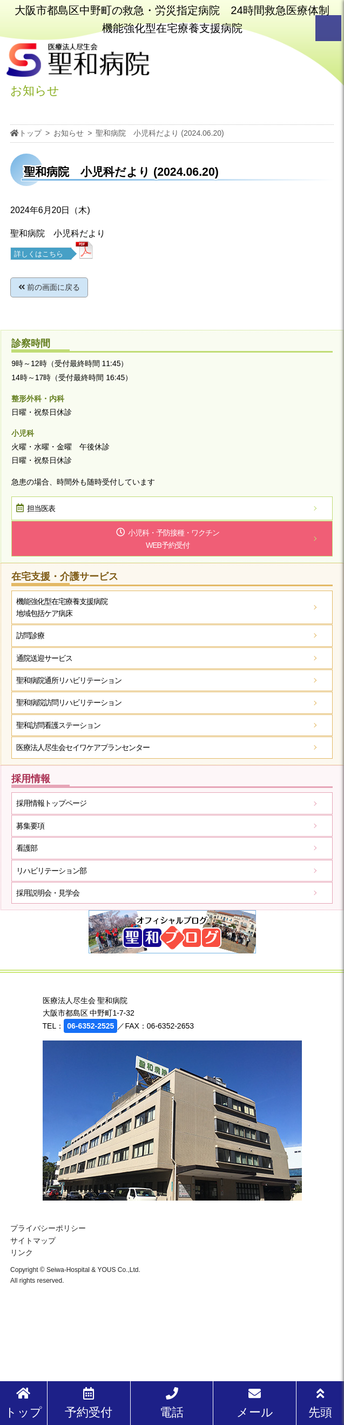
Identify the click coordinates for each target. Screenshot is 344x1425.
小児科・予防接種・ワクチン (173, 540)
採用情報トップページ (51, 803)
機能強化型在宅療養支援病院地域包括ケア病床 (61, 607)
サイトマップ (33, 1240)
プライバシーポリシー (48, 1228)
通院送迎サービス (44, 658)
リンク (21, 1252)
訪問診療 (30, 635)
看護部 (26, 848)
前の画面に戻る (49, 287)
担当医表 (41, 508)
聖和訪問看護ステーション (58, 725)
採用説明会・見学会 (47, 893)
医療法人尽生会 (83, 747)
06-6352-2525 (90, 1026)
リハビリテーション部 (51, 870)
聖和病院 (69, 680)
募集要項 (30, 825)
